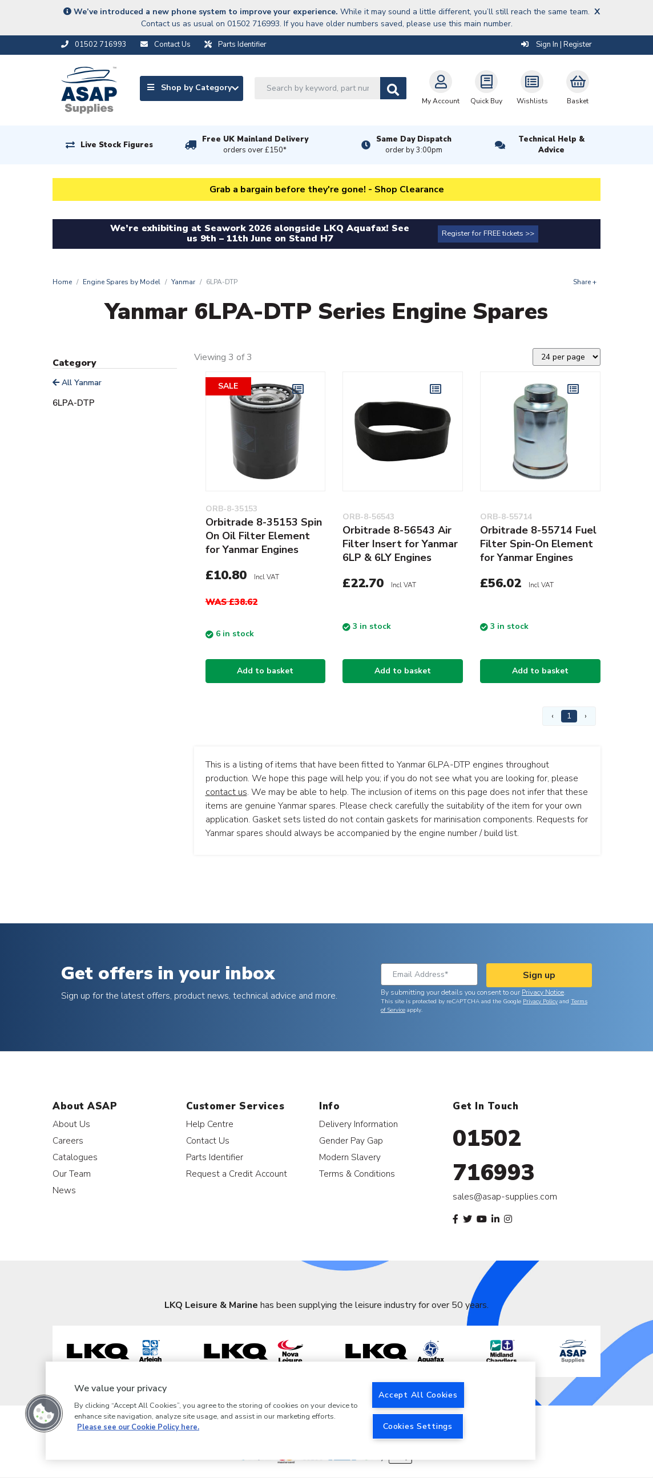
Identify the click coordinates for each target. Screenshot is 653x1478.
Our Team (72, 1174)
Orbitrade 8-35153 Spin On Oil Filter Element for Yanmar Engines (263, 535)
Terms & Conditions (357, 1174)
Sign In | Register (556, 44)
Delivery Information (358, 1124)
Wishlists (532, 88)
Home (62, 281)
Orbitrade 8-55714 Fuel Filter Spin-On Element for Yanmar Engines (538, 543)
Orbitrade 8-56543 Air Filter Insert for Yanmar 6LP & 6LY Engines (400, 543)
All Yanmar (77, 382)
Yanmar (183, 281)
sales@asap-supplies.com (505, 1196)
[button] (44, 1413)
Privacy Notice (543, 992)
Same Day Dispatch (414, 145)
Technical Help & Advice (551, 144)
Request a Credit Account (236, 1174)
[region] (290, 1411)
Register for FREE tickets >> (488, 233)
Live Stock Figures (116, 145)
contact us (226, 792)
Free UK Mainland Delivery (255, 145)
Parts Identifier (214, 1157)
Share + (584, 281)
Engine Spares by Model (121, 281)
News (64, 1190)
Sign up (539, 975)
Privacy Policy (540, 1001)
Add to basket (265, 670)
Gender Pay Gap (351, 1140)
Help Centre (209, 1124)
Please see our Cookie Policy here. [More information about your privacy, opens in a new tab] (138, 1427)
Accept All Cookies (418, 1394)
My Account (440, 88)
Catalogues (75, 1157)
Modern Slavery (350, 1157)
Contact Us (207, 1140)
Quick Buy (486, 88)
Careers (68, 1140)
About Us (71, 1124)
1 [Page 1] (569, 715)
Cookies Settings (418, 1426)
